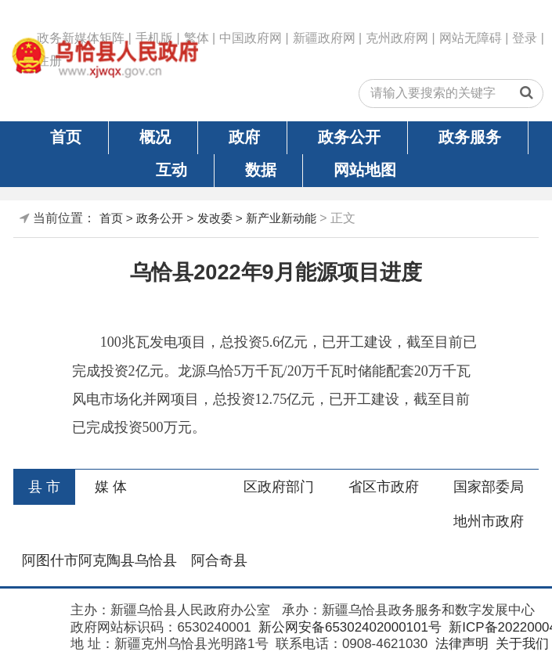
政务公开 (349, 137)
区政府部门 (279, 487)
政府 (244, 137)
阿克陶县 (106, 560)
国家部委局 (488, 487)
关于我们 (520, 643)
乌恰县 (156, 560)
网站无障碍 (470, 38)
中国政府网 (250, 38)
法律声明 (460, 643)
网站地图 (365, 169)
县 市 (44, 487)
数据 (260, 169)
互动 (171, 169)
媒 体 (111, 487)
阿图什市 (50, 560)
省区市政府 (383, 487)
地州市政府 (488, 521)
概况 (155, 137)
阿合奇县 (219, 560)
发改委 (215, 218)
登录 (524, 38)
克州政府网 (397, 38)
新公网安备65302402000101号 (348, 627)
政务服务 (469, 137)
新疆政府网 (324, 38)
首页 (65, 137)
